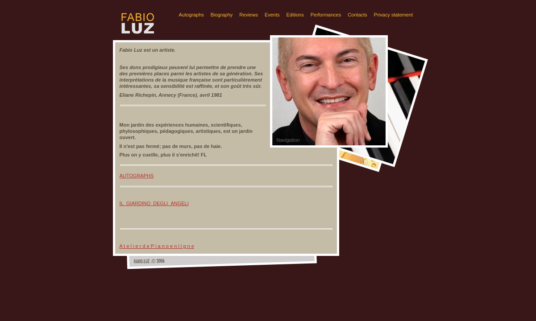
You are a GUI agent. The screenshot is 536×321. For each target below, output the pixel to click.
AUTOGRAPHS (137, 175)
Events (272, 14)
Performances (326, 14)
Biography (222, 14)
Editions (295, 14)
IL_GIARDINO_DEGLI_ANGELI (154, 203)
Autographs (191, 14)
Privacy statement (393, 14)
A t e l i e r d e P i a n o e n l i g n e (157, 246)
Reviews (248, 14)
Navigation (288, 140)
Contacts (357, 14)
